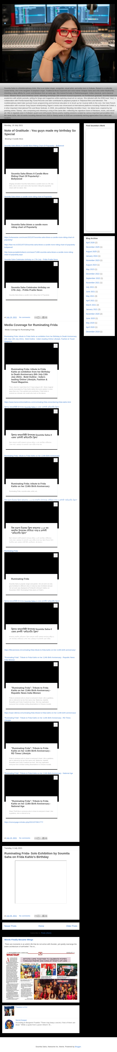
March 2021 (91, 305)
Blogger (78, 1047)
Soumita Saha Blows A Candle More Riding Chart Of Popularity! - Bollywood (34, 146)
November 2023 (93, 260)
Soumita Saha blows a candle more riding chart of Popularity (28, 197)
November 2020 (93, 314)
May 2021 (90, 296)
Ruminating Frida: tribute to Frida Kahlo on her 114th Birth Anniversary (31, 456)
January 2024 (92, 256)
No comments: (25, 317)
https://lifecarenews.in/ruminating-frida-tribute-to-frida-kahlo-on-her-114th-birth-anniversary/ (40, 650)
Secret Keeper (21, 1020)
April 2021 (90, 300)
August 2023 (91, 265)
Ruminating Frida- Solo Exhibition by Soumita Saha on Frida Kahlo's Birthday (37, 855)
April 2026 (90, 242)
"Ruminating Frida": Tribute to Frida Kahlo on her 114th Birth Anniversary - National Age (38, 773)
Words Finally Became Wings (18, 939)
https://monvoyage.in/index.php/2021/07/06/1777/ (23, 822)
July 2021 (90, 287)
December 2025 (93, 247)
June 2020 (90, 318)
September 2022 (93, 278)
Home (41, 926)
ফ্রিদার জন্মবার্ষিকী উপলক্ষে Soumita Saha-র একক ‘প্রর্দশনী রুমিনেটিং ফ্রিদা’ (31, 407)
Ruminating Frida (11, 551)
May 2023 (90, 269)
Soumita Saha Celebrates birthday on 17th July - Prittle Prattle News (31, 259)
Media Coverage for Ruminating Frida (31, 325)
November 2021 (93, 283)
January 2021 (92, 309)
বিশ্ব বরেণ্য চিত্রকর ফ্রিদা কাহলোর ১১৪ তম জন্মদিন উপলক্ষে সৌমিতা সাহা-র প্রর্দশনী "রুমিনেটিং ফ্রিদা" (40, 500)
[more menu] (56, 150)
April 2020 (90, 327)
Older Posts (71, 926)
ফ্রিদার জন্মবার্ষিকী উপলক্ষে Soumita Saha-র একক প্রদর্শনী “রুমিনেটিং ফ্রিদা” (32, 601)
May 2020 (90, 323)
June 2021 (90, 292)
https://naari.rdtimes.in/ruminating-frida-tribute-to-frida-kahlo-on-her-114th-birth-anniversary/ (40, 713)
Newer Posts (10, 926)
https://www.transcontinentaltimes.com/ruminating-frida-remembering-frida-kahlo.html (37, 402)
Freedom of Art (21, 1007)
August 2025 (91, 251)
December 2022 (93, 274)
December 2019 (93, 332)
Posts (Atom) (46, 933)
